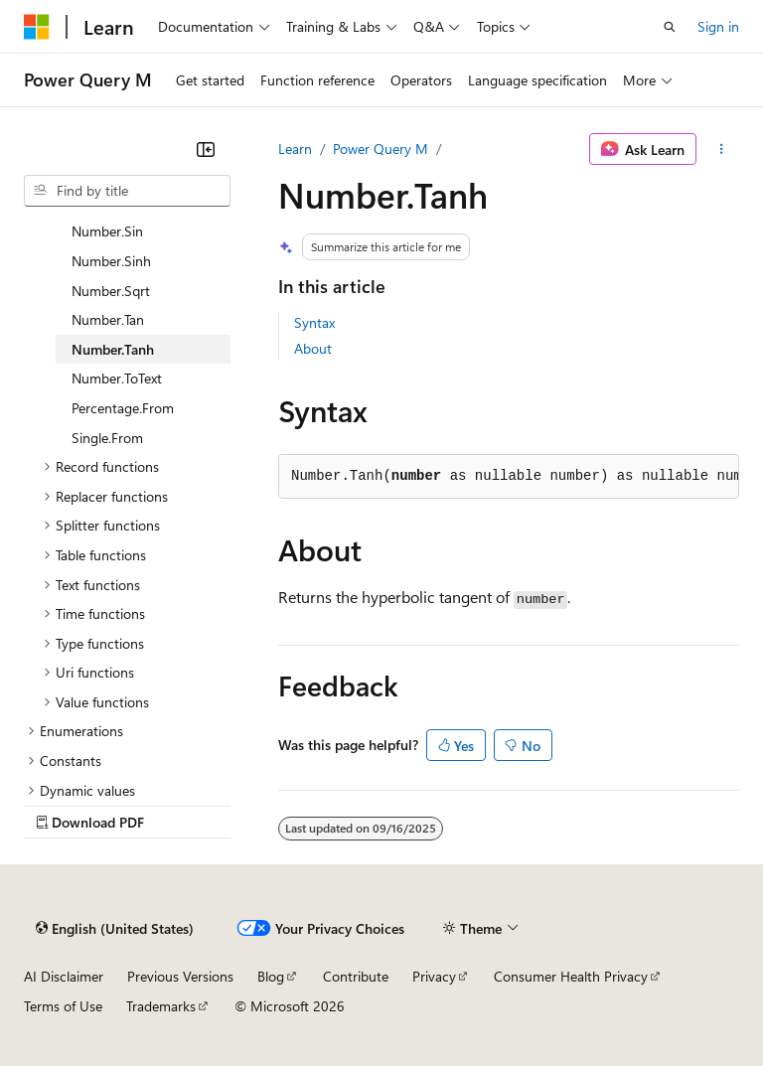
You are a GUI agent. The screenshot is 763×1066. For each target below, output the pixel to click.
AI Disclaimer (63, 976)
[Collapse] (205, 149)
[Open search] (669, 27)
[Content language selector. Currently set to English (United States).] (115, 929)
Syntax (314, 322)
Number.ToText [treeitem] (117, 378)
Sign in (718, 26)
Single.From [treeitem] (107, 437)
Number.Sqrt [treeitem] (111, 290)
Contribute (355, 976)
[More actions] (721, 149)
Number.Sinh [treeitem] (111, 260)
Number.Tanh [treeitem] (113, 349)
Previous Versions (180, 976)
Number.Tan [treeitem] (108, 319)
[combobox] (127, 191)
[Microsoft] (37, 27)
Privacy (434, 976)
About (313, 348)
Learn (295, 148)
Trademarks (161, 1005)
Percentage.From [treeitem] (123, 407)
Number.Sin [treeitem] (107, 231)
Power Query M (380, 148)
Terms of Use (63, 1005)
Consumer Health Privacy (571, 976)
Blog (270, 976)
